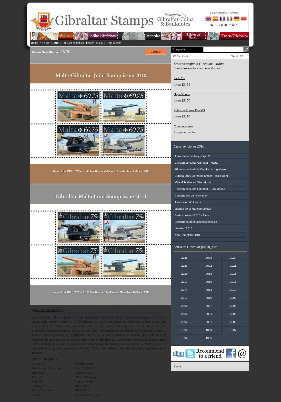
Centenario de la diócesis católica (196, 221)
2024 (233, 257)
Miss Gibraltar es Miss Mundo (193, 182)
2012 (233, 289)
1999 (184, 329)
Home (34, 43)
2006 (233, 305)
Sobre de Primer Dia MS (189, 110)
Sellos (45, 43)
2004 (209, 313)
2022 (209, 265)
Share (177, 366)
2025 (209, 257)
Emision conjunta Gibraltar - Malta (83, 43)
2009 (233, 297)
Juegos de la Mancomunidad (193, 208)
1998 (209, 329)
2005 (184, 313)
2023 (184, 265)
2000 (233, 321)
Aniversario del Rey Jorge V (192, 156)
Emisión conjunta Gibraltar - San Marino (200, 188)
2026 (184, 257)
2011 (184, 297)
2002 (184, 321)
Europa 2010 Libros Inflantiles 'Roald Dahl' (201, 175)
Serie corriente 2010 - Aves (192, 215)
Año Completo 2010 (187, 234)
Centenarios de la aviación (191, 195)
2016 (209, 281)
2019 (209, 273)
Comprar (155, 51)
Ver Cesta (183, 56)
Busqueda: (179, 49)
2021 (233, 265)
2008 (184, 305)
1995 (209, 337)
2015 (233, 281)
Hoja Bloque (114, 43)
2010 (56, 43)
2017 (184, 281)
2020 (184, 273)
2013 (209, 289)
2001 (209, 321)
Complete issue (183, 126)
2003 (233, 313)
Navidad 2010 (183, 228)
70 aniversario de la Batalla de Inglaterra (200, 169)
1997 (233, 329)
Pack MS (179, 78)
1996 (184, 337)
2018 (233, 273)
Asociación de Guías (188, 202)
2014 (184, 289)
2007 (209, 305)
